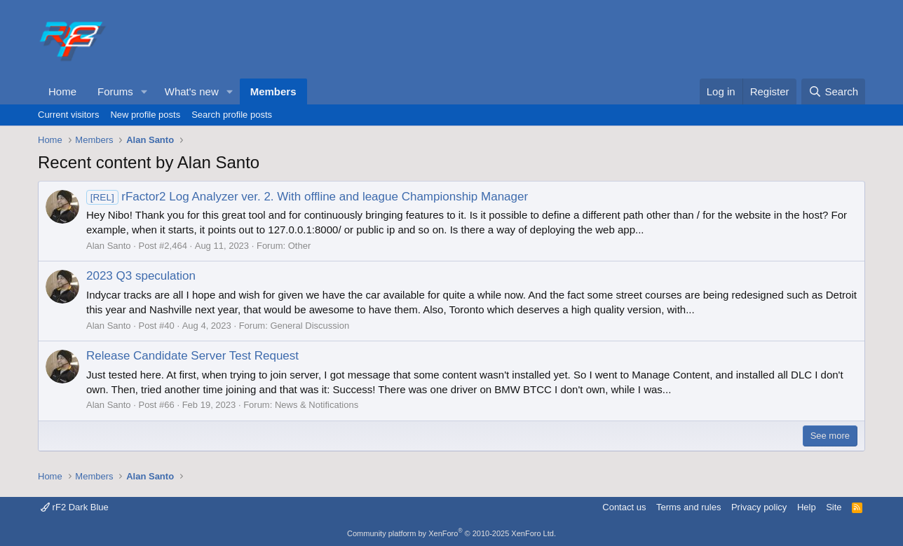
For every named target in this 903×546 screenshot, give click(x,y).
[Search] (833, 91)
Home (62, 91)
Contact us (624, 507)
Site (833, 507)
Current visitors (68, 114)
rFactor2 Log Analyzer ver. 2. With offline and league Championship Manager (307, 196)
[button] (144, 91)
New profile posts (145, 114)
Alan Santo (108, 245)
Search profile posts (231, 114)
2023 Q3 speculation (141, 275)
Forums (115, 91)
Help (806, 507)
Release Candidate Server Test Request (192, 355)
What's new (192, 91)
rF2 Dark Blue (75, 507)
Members (273, 91)
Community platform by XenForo (451, 533)
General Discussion (309, 325)
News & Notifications (316, 405)
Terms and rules (688, 507)
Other (299, 245)
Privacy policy (759, 507)
